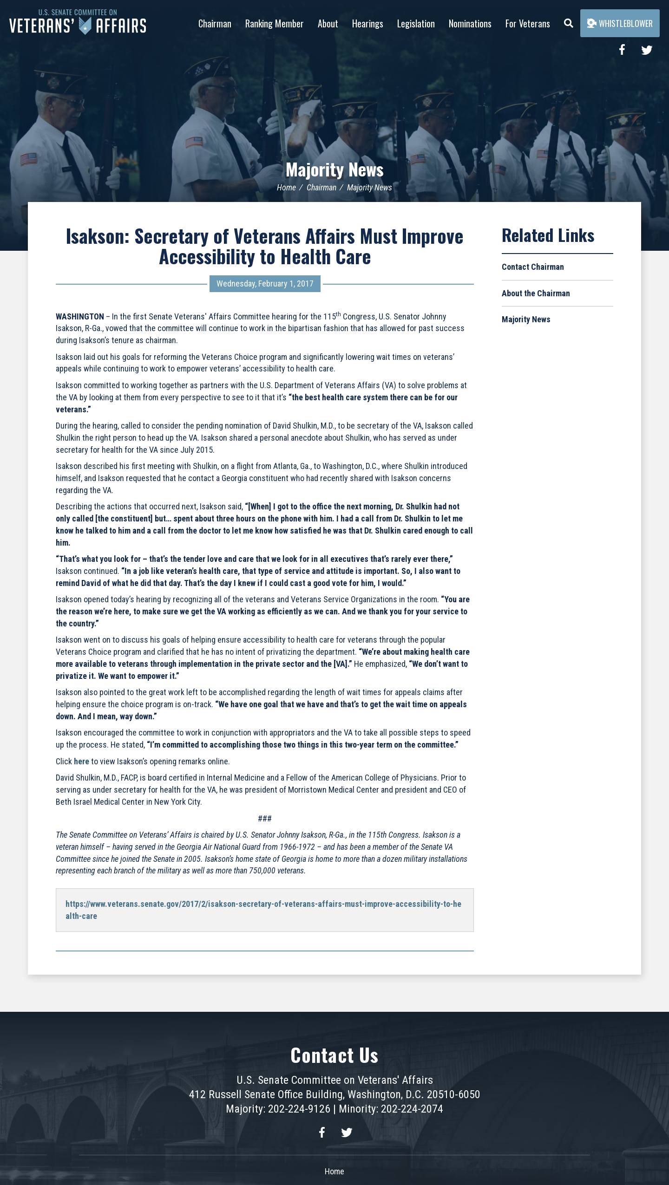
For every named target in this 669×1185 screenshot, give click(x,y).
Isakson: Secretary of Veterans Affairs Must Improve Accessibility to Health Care (265, 245)
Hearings (367, 23)
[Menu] (568, 21)
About (328, 23)
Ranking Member (274, 23)
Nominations (470, 23)
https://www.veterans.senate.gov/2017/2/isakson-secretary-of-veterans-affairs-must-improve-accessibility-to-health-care (263, 909)
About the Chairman (536, 293)
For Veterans (527, 23)
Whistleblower (620, 23)
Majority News (334, 168)
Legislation (416, 23)
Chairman (214, 23)
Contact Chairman (533, 266)
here (81, 761)
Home (286, 187)
